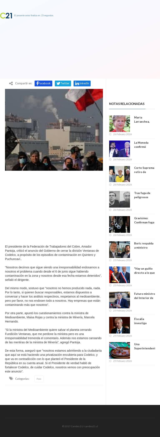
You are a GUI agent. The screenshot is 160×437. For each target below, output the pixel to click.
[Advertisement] (54, 206)
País (39, 378)
